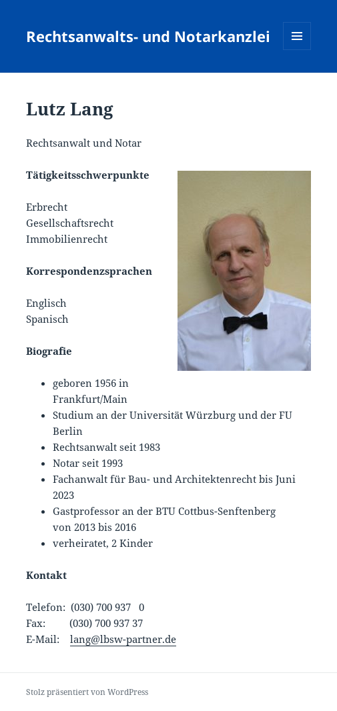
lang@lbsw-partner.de (123, 639)
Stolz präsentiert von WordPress (87, 692)
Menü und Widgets (297, 49)
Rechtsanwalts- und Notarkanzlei (148, 36)
